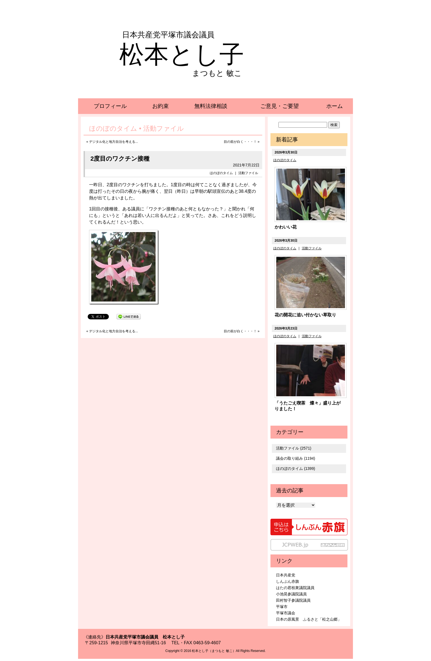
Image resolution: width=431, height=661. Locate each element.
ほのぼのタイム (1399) (295, 468)
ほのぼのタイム (221, 173)
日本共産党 (285, 575)
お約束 (160, 106)
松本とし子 (181, 54)
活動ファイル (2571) (293, 448)
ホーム (334, 106)
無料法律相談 (210, 106)
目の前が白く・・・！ (240, 142)
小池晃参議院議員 (291, 594)
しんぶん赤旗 (287, 581)
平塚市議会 (285, 613)
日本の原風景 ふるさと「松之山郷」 (308, 619)
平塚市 (282, 606)
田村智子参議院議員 (293, 600)
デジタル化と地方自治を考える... (113, 142)
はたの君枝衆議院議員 (295, 587)
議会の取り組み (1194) (295, 458)
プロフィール (110, 106)
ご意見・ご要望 (279, 106)
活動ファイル (248, 173)
